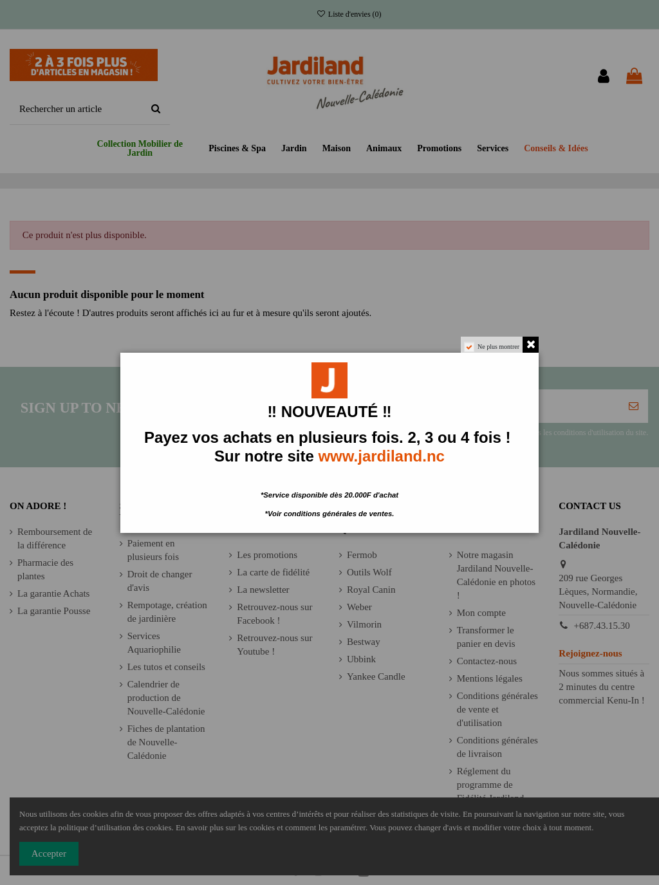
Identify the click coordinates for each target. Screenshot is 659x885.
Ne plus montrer (498, 346)
